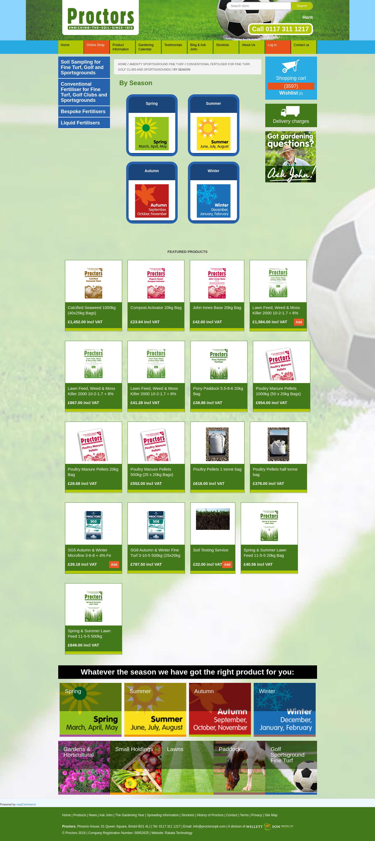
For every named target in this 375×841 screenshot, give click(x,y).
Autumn (152, 171)
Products (79, 815)
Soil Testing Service (211, 550)
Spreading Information (163, 815)
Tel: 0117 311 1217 (167, 826)
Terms (244, 815)
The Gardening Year (129, 815)
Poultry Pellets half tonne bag (275, 472)
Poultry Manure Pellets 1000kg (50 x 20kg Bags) (278, 391)
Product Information (121, 47)
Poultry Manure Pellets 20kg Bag (93, 472)
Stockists (222, 45)
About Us (248, 45)
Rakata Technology (178, 833)
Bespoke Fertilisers (83, 111)
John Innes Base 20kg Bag (217, 307)
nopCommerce (26, 804)
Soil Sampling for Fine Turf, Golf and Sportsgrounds (82, 67)
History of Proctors (210, 815)
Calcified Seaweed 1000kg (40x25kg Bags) (92, 310)
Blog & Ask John (198, 47)
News (93, 815)
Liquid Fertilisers (80, 123)
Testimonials (173, 45)
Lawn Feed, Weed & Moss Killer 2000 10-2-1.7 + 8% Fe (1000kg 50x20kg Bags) (277, 313)
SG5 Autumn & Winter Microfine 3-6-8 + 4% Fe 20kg (89, 555)
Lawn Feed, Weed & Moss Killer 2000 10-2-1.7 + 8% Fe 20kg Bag (154, 393)
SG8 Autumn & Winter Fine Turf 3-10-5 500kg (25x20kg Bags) (155, 555)
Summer (213, 103)
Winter (213, 171)
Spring (152, 103)
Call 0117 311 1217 (280, 29)
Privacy (256, 815)
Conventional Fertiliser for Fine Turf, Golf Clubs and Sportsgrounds (84, 92)
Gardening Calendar (146, 47)
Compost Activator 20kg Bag (155, 307)
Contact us (301, 45)
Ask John (106, 815)
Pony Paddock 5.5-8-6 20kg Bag (218, 391)
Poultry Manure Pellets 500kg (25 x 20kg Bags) (151, 472)
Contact (231, 815)
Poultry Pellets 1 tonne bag (217, 469)
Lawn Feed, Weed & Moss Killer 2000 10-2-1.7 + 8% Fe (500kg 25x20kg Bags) (91, 393)
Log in (272, 45)
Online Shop (96, 45)
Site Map (271, 815)
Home (65, 45)
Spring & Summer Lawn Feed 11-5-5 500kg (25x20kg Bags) (89, 636)
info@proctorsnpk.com (209, 826)
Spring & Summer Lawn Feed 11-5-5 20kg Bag (265, 553)
